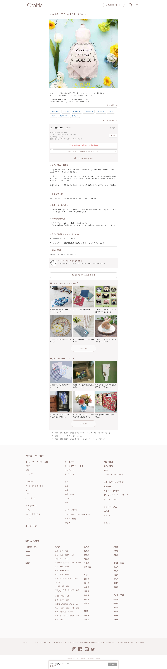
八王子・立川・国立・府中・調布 (67, 608)
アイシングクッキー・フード (116, 495)
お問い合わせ (67, 642)
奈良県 (116, 555)
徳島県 (116, 579)
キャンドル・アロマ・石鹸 (37, 462)
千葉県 (86, 563)
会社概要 (141, 642)
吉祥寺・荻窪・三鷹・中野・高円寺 (68, 563)
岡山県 (116, 567)
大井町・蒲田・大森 (62, 596)
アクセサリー (31, 506)
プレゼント (100, 111)
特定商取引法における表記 (126, 642)
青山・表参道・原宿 (62, 574)
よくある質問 (55, 642)
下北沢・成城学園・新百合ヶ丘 (66, 604)
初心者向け (76, 111)
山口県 (116, 575)
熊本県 (116, 607)
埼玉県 (86, 559)
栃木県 (86, 551)
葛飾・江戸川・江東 (62, 600)
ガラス (67, 523)
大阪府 (116, 547)
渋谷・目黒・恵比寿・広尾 (64, 555)
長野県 (86, 591)
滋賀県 (86, 615)
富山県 (86, 579)
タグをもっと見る (109, 120)
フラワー (29, 482)
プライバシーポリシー (107, 642)
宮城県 (28, 555)
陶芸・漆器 (108, 462)
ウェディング (89, 111)
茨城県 (86, 547)
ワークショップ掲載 (81, 642)
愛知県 (86, 603)
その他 (106, 523)
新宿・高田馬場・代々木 (64, 612)
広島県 (116, 571)
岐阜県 (86, 595)
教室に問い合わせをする (83, 275)
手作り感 (66, 111)
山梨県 (86, 587)
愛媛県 (116, 587)
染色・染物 (108, 466)
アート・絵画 (70, 519)
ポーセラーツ (31, 526)
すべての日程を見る (83, 158)
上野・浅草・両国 (61, 551)
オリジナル (55, 111)
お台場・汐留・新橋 (62, 586)
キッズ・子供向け (111, 491)
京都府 (86, 620)
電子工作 (107, 486)
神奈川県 (87, 567)
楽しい (111, 111)
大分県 (116, 611)
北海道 (28, 551)
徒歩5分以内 (63, 116)
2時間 (53, 116)
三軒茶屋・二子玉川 (62, 559)
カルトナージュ (110, 507)
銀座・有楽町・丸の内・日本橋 (66, 578)
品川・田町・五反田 (62, 567)
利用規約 (94, 642)
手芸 (66, 482)
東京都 (57, 547)
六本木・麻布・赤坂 (62, 570)
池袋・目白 (59, 620)
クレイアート (70, 462)
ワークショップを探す (41, 642)
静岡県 (86, 599)
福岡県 (116, 599)
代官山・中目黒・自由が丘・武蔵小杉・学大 (68, 591)
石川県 (86, 583)
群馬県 (86, 555)
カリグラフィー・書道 (74, 466)
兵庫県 (116, 551)
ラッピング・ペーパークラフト (78, 514)
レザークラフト (71, 510)
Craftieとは (26, 642)
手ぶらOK (75, 116)
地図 (113, 136)
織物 (106, 470)
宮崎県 (116, 615)
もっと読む (112, 105)
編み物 (106, 511)
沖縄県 (116, 620)
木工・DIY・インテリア (114, 482)
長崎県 (116, 603)
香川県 (116, 583)
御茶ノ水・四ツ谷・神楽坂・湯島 (67, 616)
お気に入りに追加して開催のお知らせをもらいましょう (92, 151)
